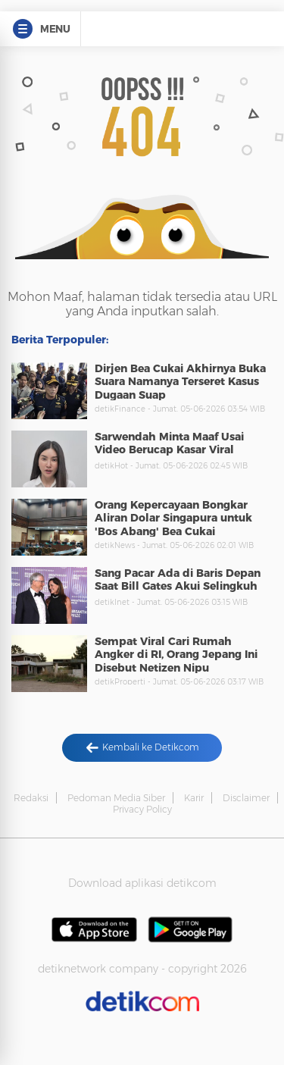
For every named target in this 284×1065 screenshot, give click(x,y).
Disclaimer (246, 797)
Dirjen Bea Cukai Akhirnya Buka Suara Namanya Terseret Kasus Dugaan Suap (180, 382)
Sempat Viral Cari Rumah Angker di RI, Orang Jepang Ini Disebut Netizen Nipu (176, 654)
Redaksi (31, 797)
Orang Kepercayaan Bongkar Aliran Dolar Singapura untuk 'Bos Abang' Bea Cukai (173, 518)
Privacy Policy (142, 809)
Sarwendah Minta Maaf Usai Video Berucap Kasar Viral (169, 443)
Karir (194, 797)
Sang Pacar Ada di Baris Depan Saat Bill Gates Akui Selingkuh (178, 580)
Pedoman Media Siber (116, 797)
